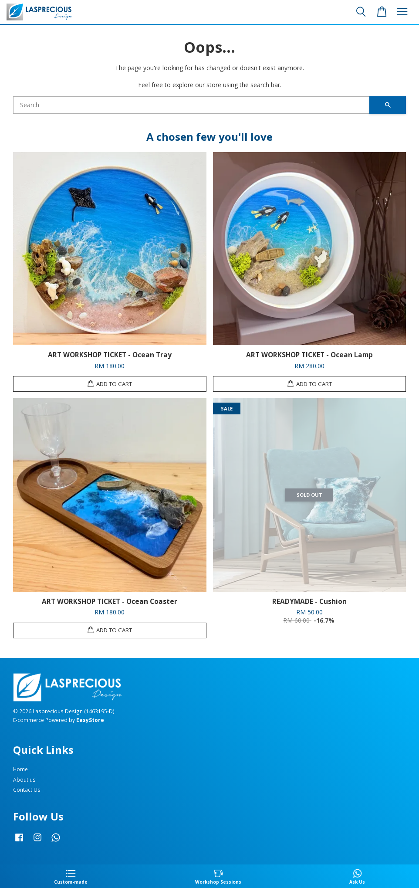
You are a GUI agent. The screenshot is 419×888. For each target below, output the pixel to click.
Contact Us (27, 789)
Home (20, 769)
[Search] (191, 105)
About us (24, 779)
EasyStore (90, 719)
